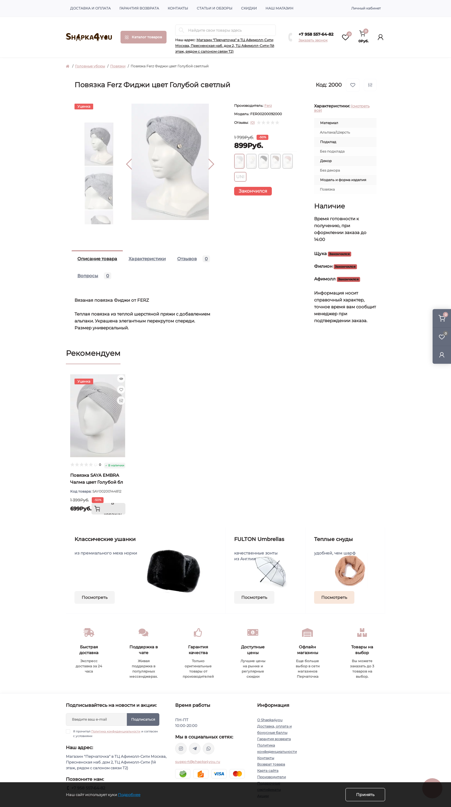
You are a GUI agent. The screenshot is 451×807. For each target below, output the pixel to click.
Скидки (249, 8)
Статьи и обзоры (214, 8)
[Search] (181, 30)
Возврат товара (271, 764)
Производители (271, 777)
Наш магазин (279, 8)
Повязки (117, 66)
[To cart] (108, 508)
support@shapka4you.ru (197, 761)
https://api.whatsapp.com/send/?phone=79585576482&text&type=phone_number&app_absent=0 (209, 748)
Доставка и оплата (90, 8)
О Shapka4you (269, 720)
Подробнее (129, 794)
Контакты (178, 8)
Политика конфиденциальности (115, 731)
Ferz (268, 105)
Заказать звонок (313, 40)
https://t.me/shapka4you (195, 748)
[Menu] (144, 37)
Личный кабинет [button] (366, 8)
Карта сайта (267, 770)
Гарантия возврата (139, 8)
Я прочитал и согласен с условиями (115, 733)
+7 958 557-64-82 (316, 34)
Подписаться (143, 719)
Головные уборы (90, 66)
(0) (252, 123)
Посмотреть (95, 597)
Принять (365, 794)
